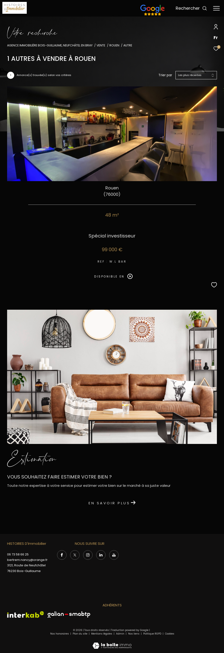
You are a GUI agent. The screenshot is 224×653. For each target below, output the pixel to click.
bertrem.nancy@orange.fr (27, 560)
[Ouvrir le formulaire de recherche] (191, 8)
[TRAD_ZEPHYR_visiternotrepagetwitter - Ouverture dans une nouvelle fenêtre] (75, 555)
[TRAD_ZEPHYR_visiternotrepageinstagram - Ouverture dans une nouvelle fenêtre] (88, 555)
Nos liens (134, 633)
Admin (120, 633)
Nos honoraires (59, 633)
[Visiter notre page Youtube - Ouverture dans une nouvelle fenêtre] (114, 555)
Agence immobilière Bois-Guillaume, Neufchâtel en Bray (50, 45)
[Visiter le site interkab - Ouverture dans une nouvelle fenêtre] (25, 614)
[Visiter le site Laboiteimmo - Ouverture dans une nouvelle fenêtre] (112, 642)
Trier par (165, 75)
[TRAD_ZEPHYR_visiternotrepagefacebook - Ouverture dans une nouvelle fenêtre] (62, 555)
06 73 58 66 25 (18, 554)
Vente (101, 45)
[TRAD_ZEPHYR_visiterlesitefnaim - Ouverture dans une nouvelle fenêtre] (152, 15)
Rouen (114, 45)
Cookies (169, 633)
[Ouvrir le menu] (216, 8)
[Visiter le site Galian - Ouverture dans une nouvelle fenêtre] (69, 614)
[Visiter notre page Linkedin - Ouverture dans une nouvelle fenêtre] (101, 555)
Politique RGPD (152, 633)
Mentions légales (102, 633)
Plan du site (80, 633)
